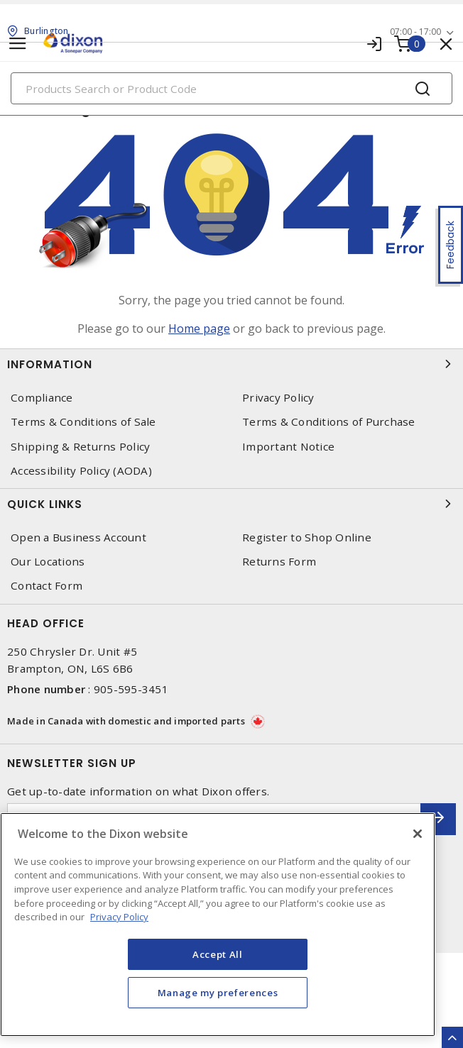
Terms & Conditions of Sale (83, 422)
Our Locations (48, 561)
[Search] (231, 88)
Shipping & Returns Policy (80, 446)
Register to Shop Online (306, 537)
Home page (199, 328)
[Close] (417, 833)
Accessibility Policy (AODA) (81, 471)
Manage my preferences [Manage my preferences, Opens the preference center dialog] (218, 992)
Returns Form (279, 561)
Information (231, 364)
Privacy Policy (278, 397)
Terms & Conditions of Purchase (328, 422)
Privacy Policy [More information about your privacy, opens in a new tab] (119, 916)
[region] (217, 924)
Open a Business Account (78, 537)
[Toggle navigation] (17, 43)
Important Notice (288, 446)
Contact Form (46, 585)
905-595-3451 (131, 689)
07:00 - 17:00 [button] (415, 32)
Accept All (217, 954)
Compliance (42, 397)
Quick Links (231, 504)
